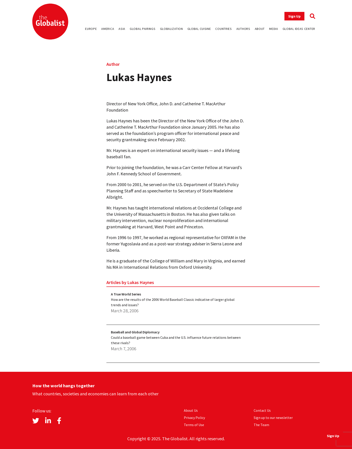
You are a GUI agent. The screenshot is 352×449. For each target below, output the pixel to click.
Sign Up (294, 16)
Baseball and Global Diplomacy (135, 332)
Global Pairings (143, 29)
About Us (191, 410)
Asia (122, 29)
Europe (91, 29)
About (260, 29)
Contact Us (262, 410)
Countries (223, 29)
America (107, 29)
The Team (261, 425)
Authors (243, 29)
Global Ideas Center (299, 29)
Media (273, 29)
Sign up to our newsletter (273, 417)
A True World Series (126, 294)
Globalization (171, 29)
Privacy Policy (194, 417)
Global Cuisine (199, 29)
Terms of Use (194, 425)
